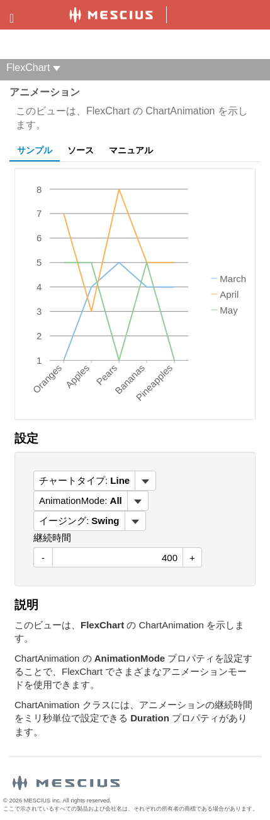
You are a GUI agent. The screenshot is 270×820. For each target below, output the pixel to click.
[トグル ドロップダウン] (145, 480)
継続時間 (52, 537)
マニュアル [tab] (131, 150)
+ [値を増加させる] (192, 557)
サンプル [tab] (34, 150)
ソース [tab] (80, 150)
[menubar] (94, 481)
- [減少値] (43, 557)
